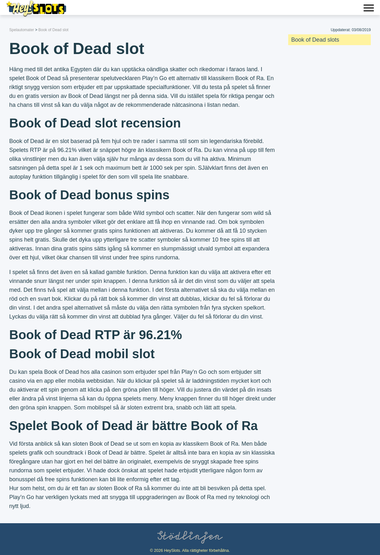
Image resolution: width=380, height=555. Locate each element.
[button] (369, 8)
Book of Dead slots (315, 40)
